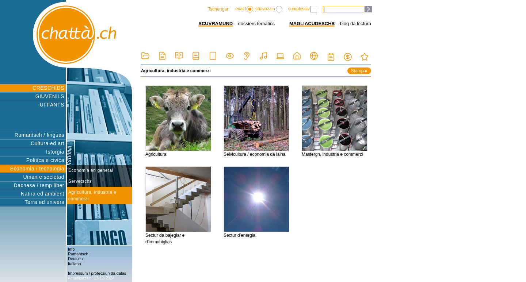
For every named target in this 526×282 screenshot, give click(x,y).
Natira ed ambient (42, 194)
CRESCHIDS (48, 88)
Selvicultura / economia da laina (256, 121)
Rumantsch (78, 254)
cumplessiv (302, 9)
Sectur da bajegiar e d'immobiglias (178, 205)
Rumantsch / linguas (39, 135)
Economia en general (90, 170)
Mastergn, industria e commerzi (334, 121)
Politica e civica (45, 160)
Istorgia (55, 152)
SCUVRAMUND (215, 23)
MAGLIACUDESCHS (312, 23)
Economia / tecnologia (37, 168)
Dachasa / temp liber (39, 185)
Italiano (74, 264)
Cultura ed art (47, 143)
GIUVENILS (49, 96)
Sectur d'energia (256, 202)
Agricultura (178, 121)
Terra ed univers (44, 202)
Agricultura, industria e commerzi (92, 195)
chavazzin (268, 9)
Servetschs (80, 181)
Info (71, 249)
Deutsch (75, 258)
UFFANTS (52, 105)
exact (245, 9)
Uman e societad (43, 177)
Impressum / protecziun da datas (97, 273)
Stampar (359, 70)
